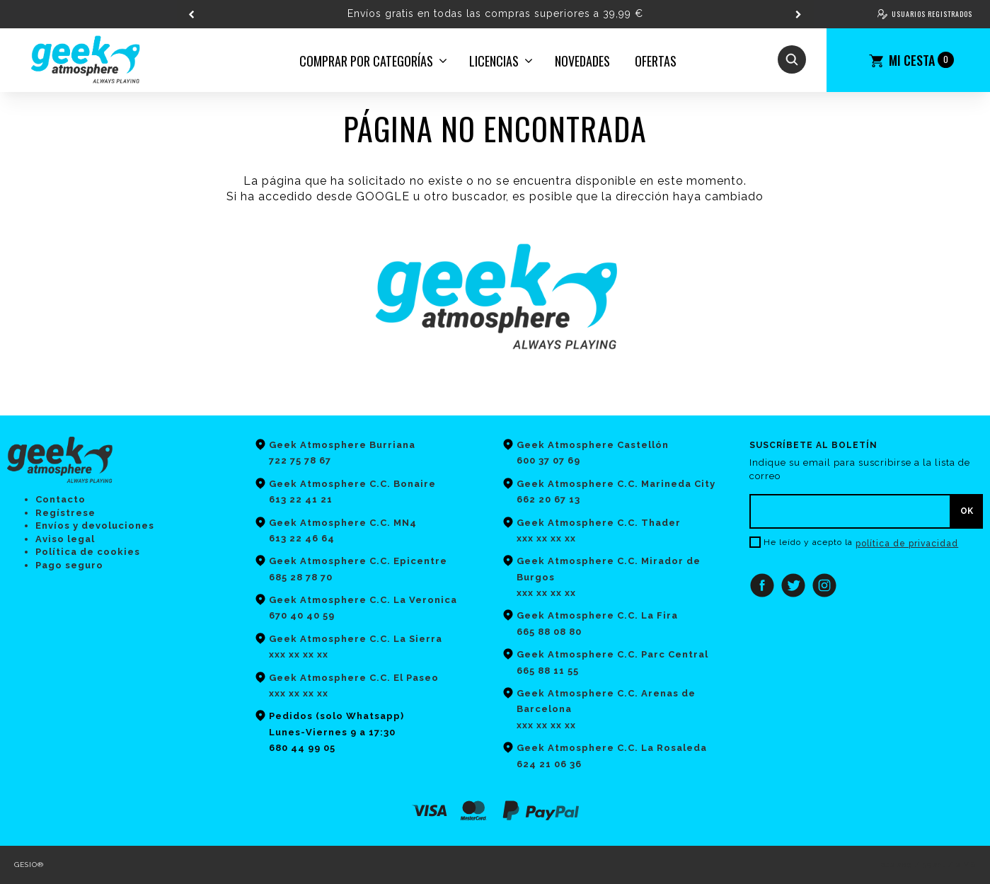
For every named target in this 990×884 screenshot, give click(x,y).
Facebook (762, 585)
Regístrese (65, 512)
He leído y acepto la (808, 542)
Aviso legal (65, 539)
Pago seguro (69, 565)
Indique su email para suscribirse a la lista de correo (859, 469)
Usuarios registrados (932, 13)
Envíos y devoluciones (94, 525)
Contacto (60, 499)
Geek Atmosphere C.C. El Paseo (354, 677)
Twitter (793, 585)
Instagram (824, 585)
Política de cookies (87, 551)
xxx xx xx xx (298, 693)
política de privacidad (907, 544)
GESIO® (29, 864)
